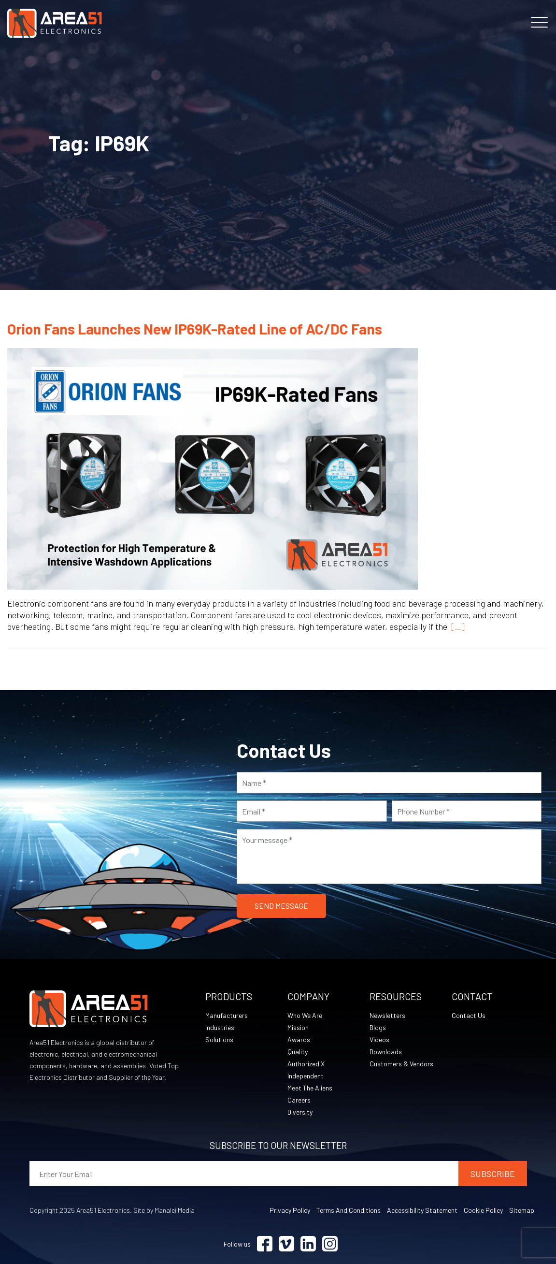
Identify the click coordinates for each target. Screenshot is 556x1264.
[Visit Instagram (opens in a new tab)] (330, 1244)
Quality (297, 1051)
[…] (456, 626)
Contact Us (468, 1015)
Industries (219, 1027)
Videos (379, 1039)
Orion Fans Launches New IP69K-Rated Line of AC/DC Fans (194, 328)
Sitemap (521, 1210)
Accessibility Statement (422, 1210)
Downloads (386, 1051)
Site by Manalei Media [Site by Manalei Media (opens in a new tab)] (164, 1210)
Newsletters (387, 1015)
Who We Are (304, 1015)
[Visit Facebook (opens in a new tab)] (264, 1244)
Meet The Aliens (309, 1088)
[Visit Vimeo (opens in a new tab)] (286, 1244)
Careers (299, 1100)
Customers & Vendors (401, 1064)
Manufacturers (226, 1015)
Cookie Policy (483, 1210)
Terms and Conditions (348, 1210)
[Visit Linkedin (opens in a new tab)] (308, 1244)
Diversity (300, 1112)
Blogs (378, 1027)
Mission (298, 1027)
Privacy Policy (290, 1210)
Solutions (219, 1039)
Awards (298, 1039)
